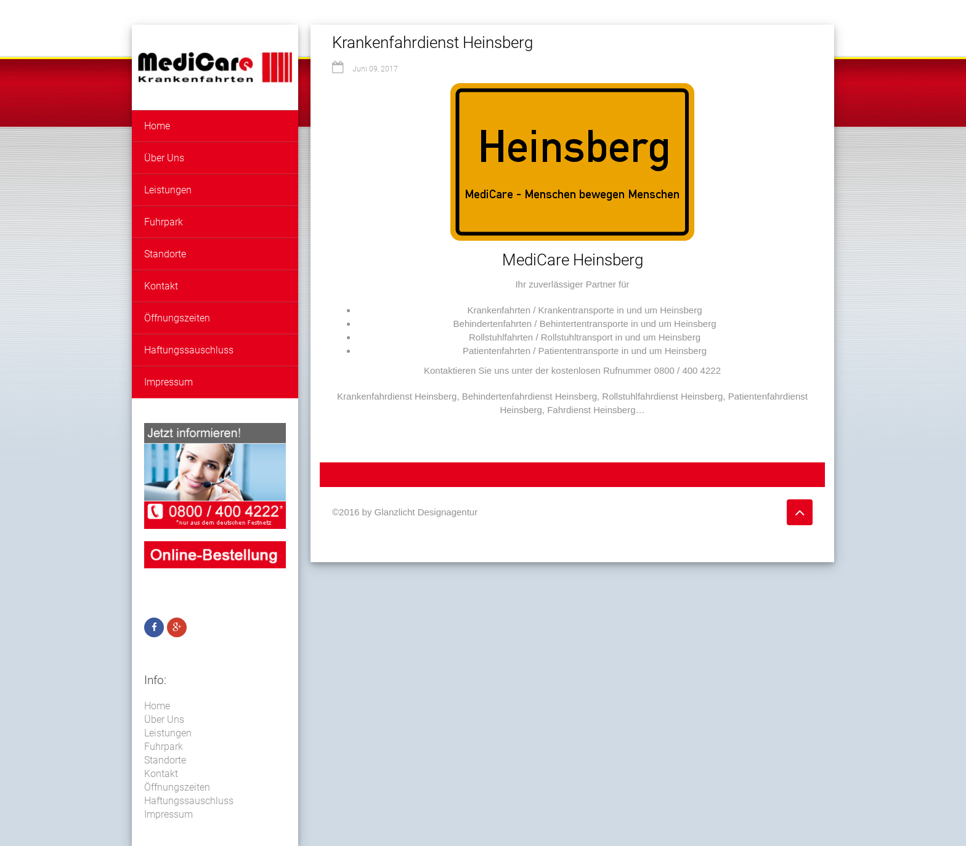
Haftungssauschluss (188, 350)
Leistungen (168, 190)
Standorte (165, 254)
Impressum (168, 382)
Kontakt (161, 286)
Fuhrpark (163, 222)
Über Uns (164, 158)
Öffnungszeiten (177, 318)
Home (157, 126)
